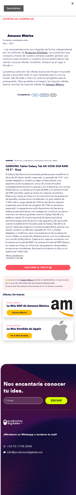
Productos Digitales (36, 52)
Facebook (44, 95)
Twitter (35, 95)
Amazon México (20, 36)
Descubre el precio (38, 267)
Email (53, 95)
